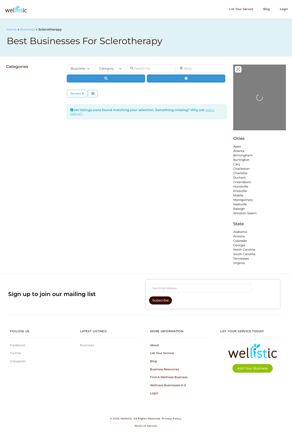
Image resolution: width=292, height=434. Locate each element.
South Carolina (244, 254)
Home (12, 29)
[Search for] (151, 69)
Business (27, 29)
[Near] (201, 69)
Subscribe (160, 300)
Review (77, 93)
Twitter (15, 353)
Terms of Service (145, 425)
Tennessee (241, 258)
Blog (266, 9)
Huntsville (240, 186)
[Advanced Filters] (186, 78)
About (154, 345)
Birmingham (243, 155)
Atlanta (238, 150)
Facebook (17, 345)
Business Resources (164, 369)
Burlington (241, 159)
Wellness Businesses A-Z (168, 385)
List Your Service (241, 9)
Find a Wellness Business (168, 377)
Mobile (238, 195)
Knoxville (240, 190)
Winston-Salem (245, 213)
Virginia (239, 262)
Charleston (241, 168)
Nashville (240, 204)
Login (284, 9)
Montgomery (243, 199)
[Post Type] (80, 69)
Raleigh (239, 208)
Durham (239, 177)
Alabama (240, 231)
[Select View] (93, 93)
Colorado (240, 240)
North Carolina (244, 249)
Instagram (18, 361)
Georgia (239, 245)
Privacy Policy (171, 418)
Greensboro (242, 182)
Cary (236, 164)
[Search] (106, 78)
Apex (237, 146)
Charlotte (240, 173)
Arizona (239, 236)
